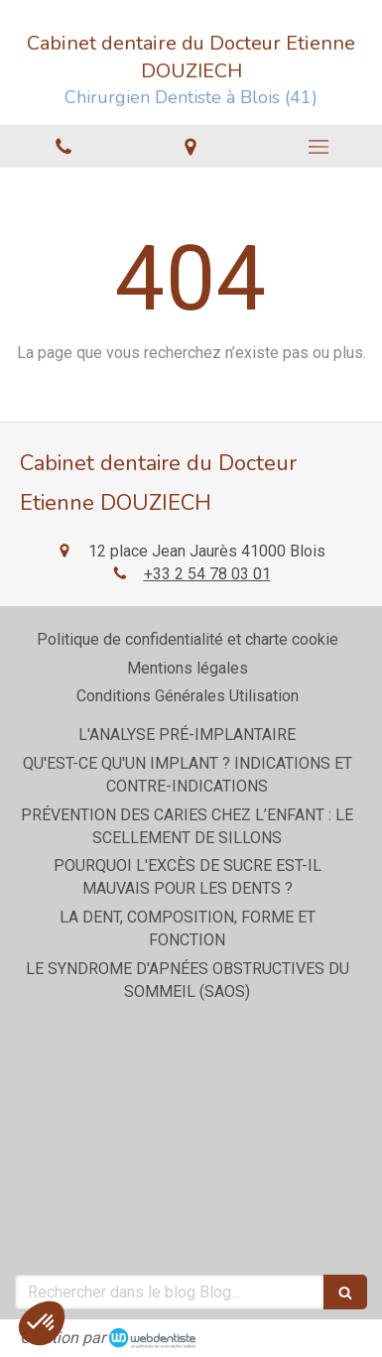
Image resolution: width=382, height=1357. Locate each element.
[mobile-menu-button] (318, 147)
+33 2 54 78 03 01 (207, 573)
